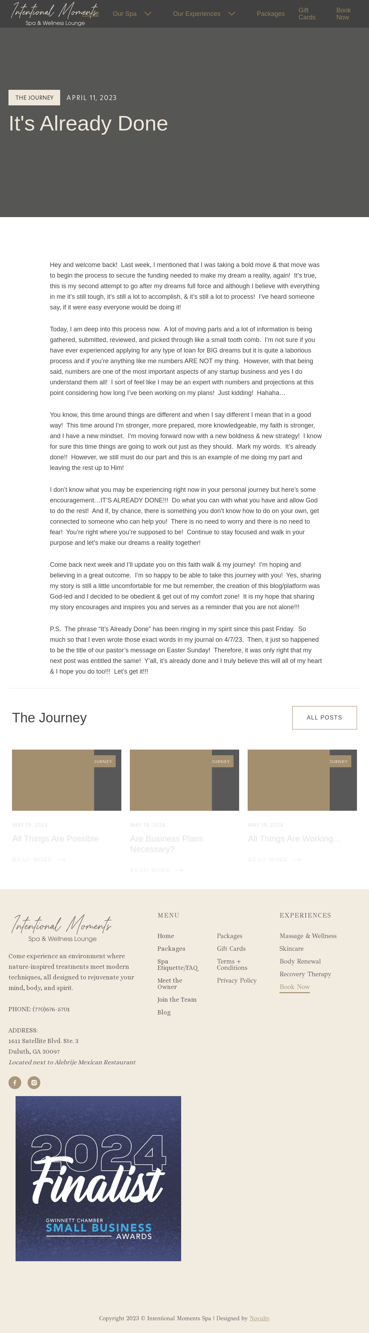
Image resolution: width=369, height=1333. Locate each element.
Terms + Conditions (232, 964)
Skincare (291, 948)
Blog (164, 1012)
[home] (31, 14)
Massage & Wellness (307, 936)
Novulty (260, 1318)
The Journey (34, 97)
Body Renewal (300, 961)
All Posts (324, 718)
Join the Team (177, 999)
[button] (136, 13)
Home (165, 936)
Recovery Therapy (305, 974)
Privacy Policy (237, 980)
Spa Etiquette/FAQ (177, 964)
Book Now (343, 14)
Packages (171, 948)
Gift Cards (307, 14)
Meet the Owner (169, 983)
